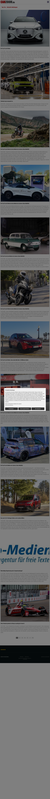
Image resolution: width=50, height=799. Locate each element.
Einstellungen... (11, 408)
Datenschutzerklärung (9, 405)
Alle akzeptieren (38, 408)
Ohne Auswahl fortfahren (24, 408)
